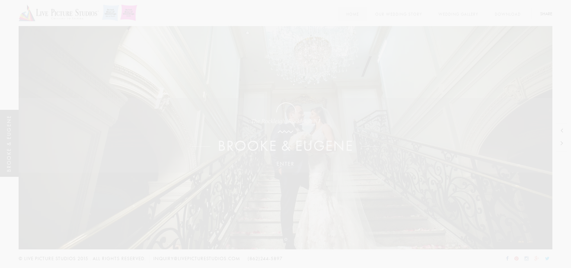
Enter (285, 164)
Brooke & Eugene (285, 146)
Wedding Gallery (458, 14)
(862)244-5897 (265, 259)
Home (352, 14)
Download (508, 14)
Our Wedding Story (398, 14)
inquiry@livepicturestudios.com (196, 259)
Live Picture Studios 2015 (56, 259)
